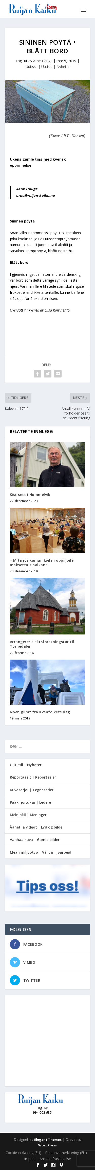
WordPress (47, 1145)
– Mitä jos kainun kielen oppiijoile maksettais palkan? (42, 562)
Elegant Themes (48, 1139)
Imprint (30, 1158)
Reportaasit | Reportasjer (33, 777)
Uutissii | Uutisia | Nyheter (48, 66)
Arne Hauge (42, 60)
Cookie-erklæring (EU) (23, 1152)
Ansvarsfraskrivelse (55, 1158)
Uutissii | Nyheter (26, 764)
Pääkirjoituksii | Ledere (30, 802)
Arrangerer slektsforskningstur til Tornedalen (42, 644)
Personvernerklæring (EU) (66, 1152)
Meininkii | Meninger (28, 814)
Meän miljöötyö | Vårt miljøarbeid (40, 852)
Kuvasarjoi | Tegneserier (31, 789)
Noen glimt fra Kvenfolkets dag (40, 712)
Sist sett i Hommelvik (30, 494)
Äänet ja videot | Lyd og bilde (36, 827)
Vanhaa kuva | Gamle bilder (35, 839)
